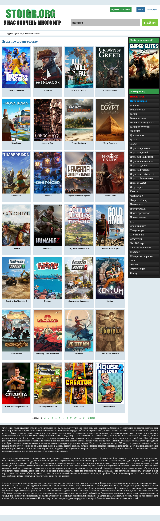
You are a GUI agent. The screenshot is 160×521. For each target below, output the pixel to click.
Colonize (16, 248)
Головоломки (137, 109)
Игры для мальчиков (141, 156)
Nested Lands (110, 195)
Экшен (134, 264)
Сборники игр (138, 225)
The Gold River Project (110, 248)
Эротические (137, 268)
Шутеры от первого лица (141, 258)
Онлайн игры (138, 100)
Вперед (91, 417)
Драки (133, 139)
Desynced (48, 195)
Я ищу (133, 273)
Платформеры (138, 208)
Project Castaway (79, 142)
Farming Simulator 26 (48, 406)
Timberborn (16, 195)
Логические (137, 195)
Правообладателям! (120, 9)
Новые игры (137, 96)
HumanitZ (48, 248)
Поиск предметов (140, 212)
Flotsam (48, 300)
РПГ (132, 221)
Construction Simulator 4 (79, 300)
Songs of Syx (48, 142)
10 (75, 417)
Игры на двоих (138, 165)
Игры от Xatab (138, 182)
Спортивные (137, 234)
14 (84, 417)
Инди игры (136, 187)
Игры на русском (140, 169)
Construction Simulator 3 (16, 300)
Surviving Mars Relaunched (48, 353)
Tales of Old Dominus (110, 353)
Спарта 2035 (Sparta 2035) (16, 406)
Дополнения (137, 135)
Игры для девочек (140, 148)
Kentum (110, 300)
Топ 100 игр (137, 243)
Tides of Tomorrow (16, 90)
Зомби (133, 143)
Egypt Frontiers (110, 142)
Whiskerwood (16, 353)
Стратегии (136, 238)
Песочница (136, 204)
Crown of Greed (110, 90)
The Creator (79, 406)
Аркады (134, 105)
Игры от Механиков (141, 178)
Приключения (138, 217)
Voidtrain (79, 353)
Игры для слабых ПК (142, 174)
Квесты (134, 191)
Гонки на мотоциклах (142, 122)
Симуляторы (137, 230)
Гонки (133, 113)
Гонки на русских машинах (140, 128)
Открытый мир (138, 200)
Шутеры (135, 251)
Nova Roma (16, 142)
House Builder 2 (110, 406)
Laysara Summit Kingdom (79, 195)
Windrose (48, 90)
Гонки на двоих (139, 118)
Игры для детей (139, 152)
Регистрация (152, 9)
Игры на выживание (141, 161)
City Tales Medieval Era (79, 248)
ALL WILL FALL (79, 90)
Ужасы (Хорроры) (140, 247)
